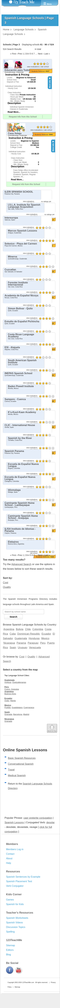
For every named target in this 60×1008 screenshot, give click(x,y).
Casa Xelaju (15, 133)
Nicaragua (9, 642)
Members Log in (14, 849)
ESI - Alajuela (12, 347)
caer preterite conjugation (37, 817)
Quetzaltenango (19, 682)
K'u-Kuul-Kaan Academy (22, 412)
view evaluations (33, 67)
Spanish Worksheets (17, 918)
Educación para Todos (17, 70)
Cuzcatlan (10, 269)
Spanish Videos (14, 922)
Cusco (7, 689)
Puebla (7, 707)
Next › (40, 53)
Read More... (14, 112)
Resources (13, 871)
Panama (21, 642)
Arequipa (15, 689)
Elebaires (13, 542)
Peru (42, 642)
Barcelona (17, 714)
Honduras (34, 638)
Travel (11, 769)
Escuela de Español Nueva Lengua (23, 465)
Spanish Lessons (14, 822)
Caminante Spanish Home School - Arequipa (23, 517)
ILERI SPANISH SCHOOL (19, 191)
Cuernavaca (28, 707)
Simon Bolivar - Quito (20, 308)
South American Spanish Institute (22, 361)
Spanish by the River (20, 438)
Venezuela (35, 647)
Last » (47, 53)
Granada (8, 714)
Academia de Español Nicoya (21, 295)
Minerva (12, 256)
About (9, 858)
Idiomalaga (14, 490)
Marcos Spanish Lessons (22, 230)
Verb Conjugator (15, 886)
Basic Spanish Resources (21, 758)
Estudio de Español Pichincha (22, 321)
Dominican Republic (28, 633)
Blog (8, 954)
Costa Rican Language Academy (21, 335)
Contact (10, 854)
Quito (6, 700)
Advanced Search (21, 564)
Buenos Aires (10, 694)
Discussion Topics (15, 927)
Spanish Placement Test (19, 881)
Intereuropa (11, 217)
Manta (13, 700)
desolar (50, 822)
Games (10, 899)
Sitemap (10, 945)
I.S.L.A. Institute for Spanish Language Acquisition (24, 205)
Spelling (10, 931)
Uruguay (22, 647)
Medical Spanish (17, 775)
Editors (10, 950)
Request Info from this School (23, 116)
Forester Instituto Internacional (18, 283)
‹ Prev (19, 53)
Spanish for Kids (15, 904)
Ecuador (46, 633)
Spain (13, 647)
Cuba (13, 633)
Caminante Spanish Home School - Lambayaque (19, 504)
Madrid (26, 714)
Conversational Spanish (20, 764)
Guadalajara (17, 707)
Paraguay (33, 642)
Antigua (7, 682)
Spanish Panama (14, 451)
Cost (5, 582)
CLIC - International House (20, 425)
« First (13, 53)
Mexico (45, 638)
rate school (45, 67)
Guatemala (21, 638)
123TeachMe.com (28, 982)
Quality (7, 587)
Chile (28, 629)
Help (8, 863)
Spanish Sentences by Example (23, 876)
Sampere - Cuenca (15, 399)
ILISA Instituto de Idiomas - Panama (20, 530)
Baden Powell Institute (21, 386)
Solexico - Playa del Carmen (21, 243)
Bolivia (19, 629)
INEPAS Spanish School (18, 373)
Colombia (37, 629)
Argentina (8, 629)
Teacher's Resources (19, 912)
